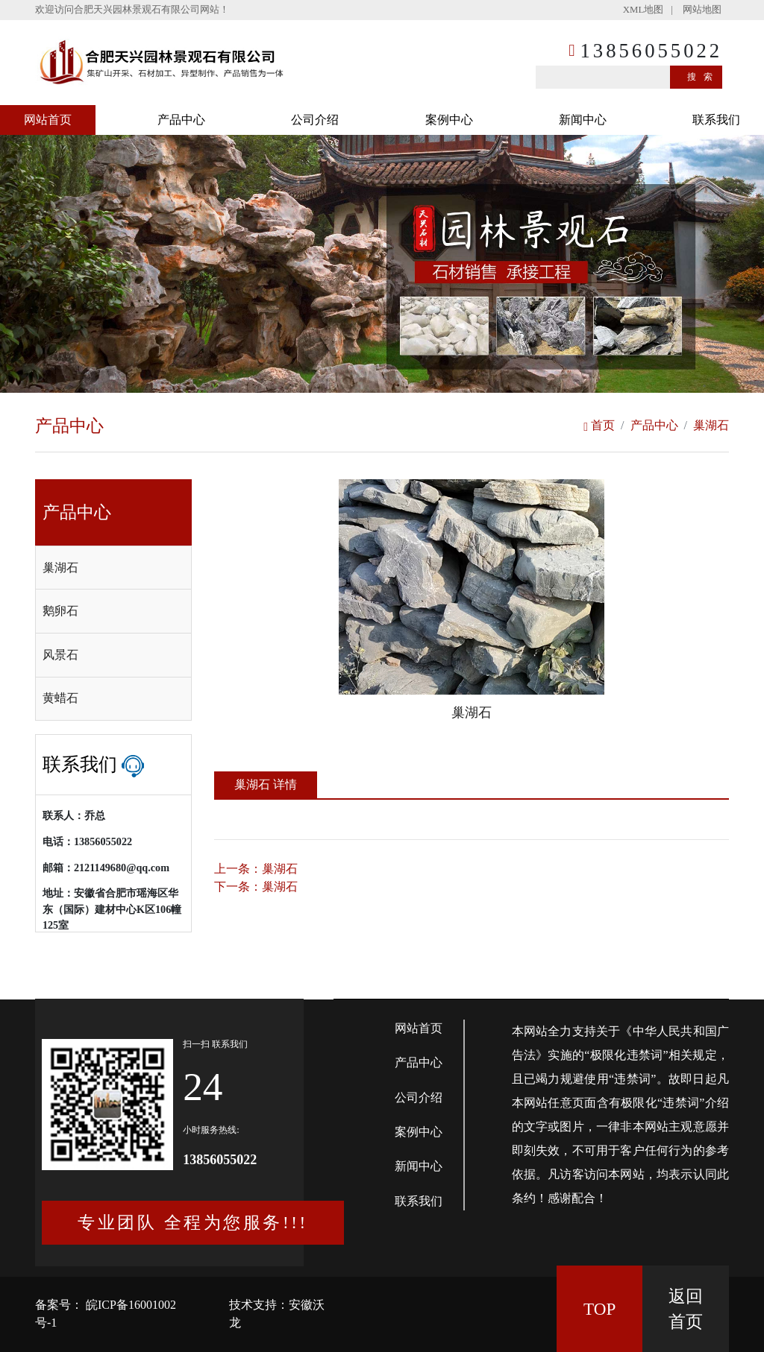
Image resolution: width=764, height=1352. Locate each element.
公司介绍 (315, 119)
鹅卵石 (60, 610)
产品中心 (181, 119)
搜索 (703, 77)
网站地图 (702, 9)
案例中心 (449, 119)
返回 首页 (685, 1309)
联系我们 (716, 119)
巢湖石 (711, 425)
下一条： (256, 886)
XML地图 (643, 9)
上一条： (256, 868)
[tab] (113, 568)
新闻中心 (583, 119)
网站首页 (48, 119)
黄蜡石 (60, 698)
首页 (599, 425)
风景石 (60, 654)
